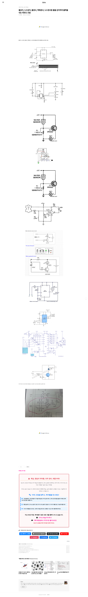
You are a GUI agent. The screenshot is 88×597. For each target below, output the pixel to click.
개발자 (20, 544)
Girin (44, 2)
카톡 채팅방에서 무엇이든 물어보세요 (45, 520)
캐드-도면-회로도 (24, 544)
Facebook (44, 537)
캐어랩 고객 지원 (22, 470)
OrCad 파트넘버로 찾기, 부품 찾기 (24, 551)
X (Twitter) (53, 537)
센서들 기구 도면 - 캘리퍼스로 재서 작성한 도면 (25, 548)
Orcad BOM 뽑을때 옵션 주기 (23, 552)
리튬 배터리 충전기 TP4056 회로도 (24, 547)
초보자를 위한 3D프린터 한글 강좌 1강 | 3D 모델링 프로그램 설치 (28, 549)
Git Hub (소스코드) (53, 534)
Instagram (34, 537)
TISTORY (44, 594)
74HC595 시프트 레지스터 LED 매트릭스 (25, 546)
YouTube (64, 534)
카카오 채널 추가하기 (45, 517)
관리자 (48, 594)
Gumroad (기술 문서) (39, 534)
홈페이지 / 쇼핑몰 (25, 534)
